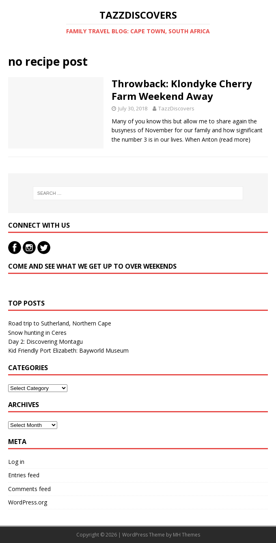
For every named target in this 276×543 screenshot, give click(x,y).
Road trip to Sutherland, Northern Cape (59, 323)
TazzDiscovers (176, 108)
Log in (16, 461)
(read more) (234, 139)
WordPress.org (27, 502)
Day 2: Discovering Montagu (45, 341)
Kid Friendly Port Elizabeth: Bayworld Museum (68, 350)
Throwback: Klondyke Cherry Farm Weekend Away (182, 90)
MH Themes (186, 534)
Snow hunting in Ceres (37, 332)
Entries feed (23, 475)
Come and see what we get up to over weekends (92, 266)
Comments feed (29, 489)
